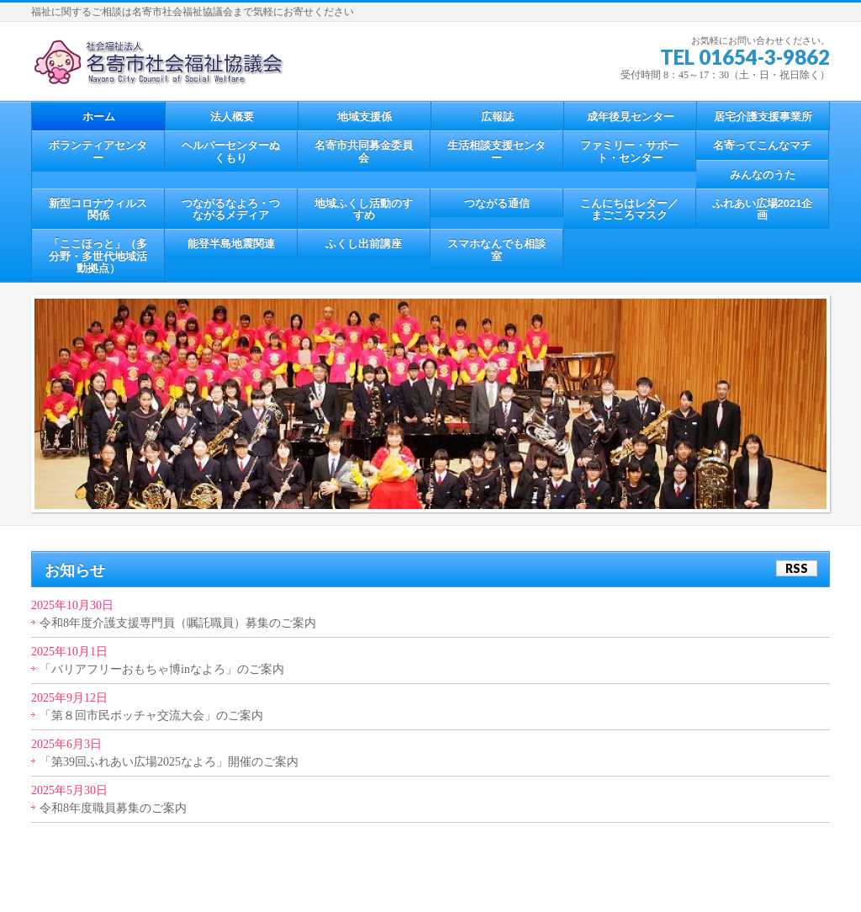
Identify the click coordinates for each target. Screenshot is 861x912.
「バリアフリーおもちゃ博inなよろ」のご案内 (162, 669)
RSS (796, 568)
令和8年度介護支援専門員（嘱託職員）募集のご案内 (178, 623)
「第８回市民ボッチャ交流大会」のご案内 (151, 715)
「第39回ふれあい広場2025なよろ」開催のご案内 (169, 762)
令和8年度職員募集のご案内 (113, 808)
